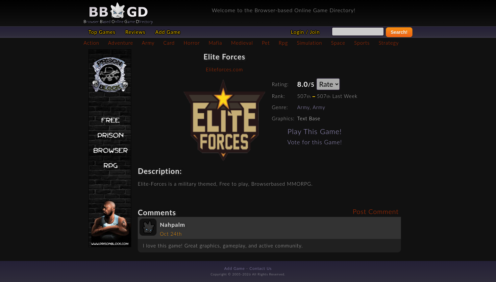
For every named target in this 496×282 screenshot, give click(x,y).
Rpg (283, 43)
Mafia (215, 43)
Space (338, 43)
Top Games (101, 32)
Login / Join (305, 32)
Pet (266, 43)
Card (169, 43)
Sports (362, 43)
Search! (399, 32)
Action (91, 43)
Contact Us (261, 268)
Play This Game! (314, 131)
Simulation (309, 43)
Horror (192, 43)
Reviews (135, 32)
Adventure (120, 43)
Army (148, 43)
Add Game (168, 32)
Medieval (242, 43)
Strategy (389, 43)
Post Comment (376, 211)
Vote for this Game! (314, 142)
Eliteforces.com (224, 69)
